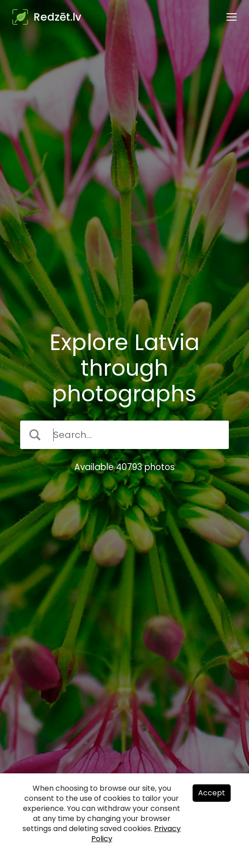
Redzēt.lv (57, 17)
